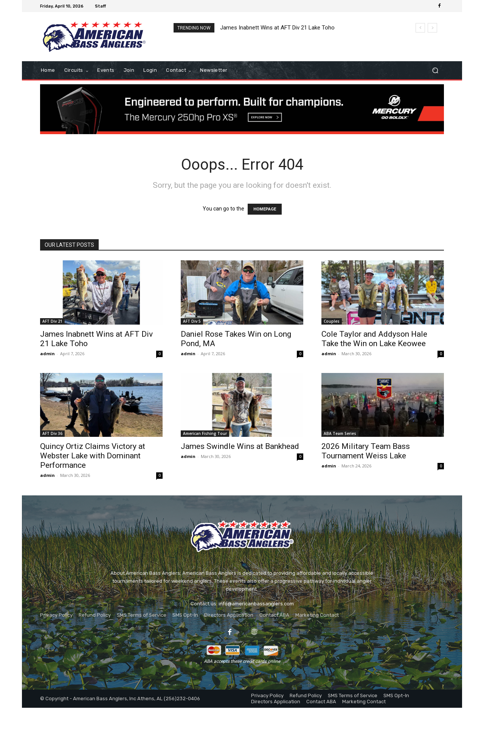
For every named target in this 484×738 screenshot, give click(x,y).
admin (47, 353)
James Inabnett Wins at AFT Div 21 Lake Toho (277, 27)
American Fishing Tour (205, 433)
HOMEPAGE (264, 209)
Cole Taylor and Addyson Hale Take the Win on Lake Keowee (374, 339)
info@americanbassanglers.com (256, 603)
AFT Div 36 (52, 433)
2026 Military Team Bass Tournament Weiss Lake (365, 451)
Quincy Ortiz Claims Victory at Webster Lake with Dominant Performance (92, 456)
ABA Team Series (340, 433)
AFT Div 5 (192, 321)
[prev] (420, 27)
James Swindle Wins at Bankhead (240, 446)
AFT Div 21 (52, 321)
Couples (332, 321)
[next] (432, 27)
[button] (435, 70)
